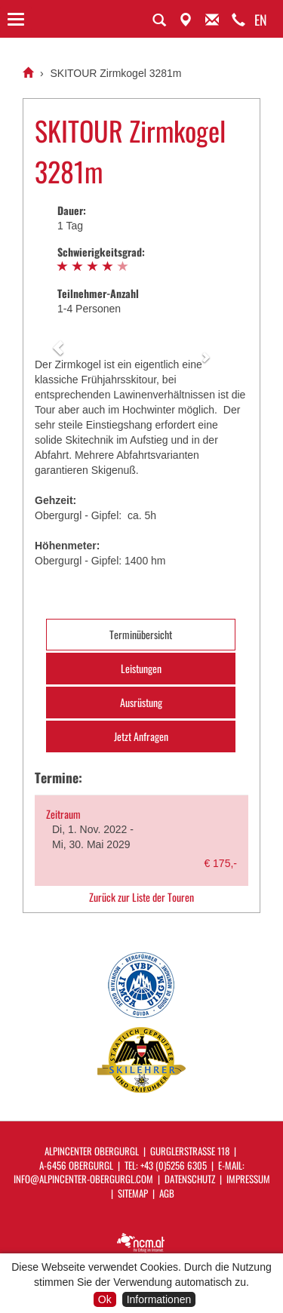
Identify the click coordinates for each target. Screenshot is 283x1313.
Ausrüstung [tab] (141, 702)
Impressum (248, 1178)
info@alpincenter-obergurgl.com (83, 1178)
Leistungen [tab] (141, 668)
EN (260, 19)
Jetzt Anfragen (141, 736)
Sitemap (133, 1193)
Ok (105, 1299)
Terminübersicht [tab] (140, 634)
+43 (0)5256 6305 (173, 1165)
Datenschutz (190, 1178)
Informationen (159, 1299)
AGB (166, 1193)
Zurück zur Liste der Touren (141, 897)
